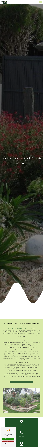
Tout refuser (8, 441)
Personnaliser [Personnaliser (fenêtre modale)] (8, 443)
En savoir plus (15, 378)
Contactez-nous (27, 378)
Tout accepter (8, 439)
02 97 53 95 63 (21, 438)
